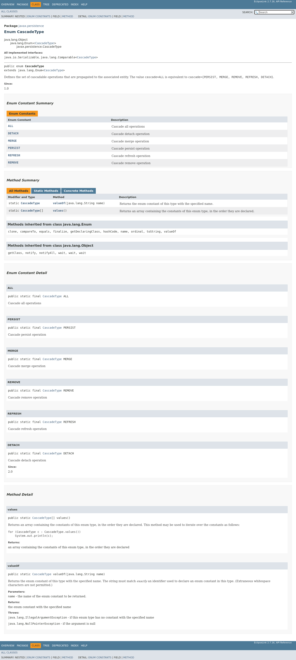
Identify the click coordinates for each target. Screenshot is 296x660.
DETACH (13, 133)
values (58, 210)
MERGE (12, 140)
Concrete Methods (78, 190)
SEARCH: (247, 12)
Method (67, 16)
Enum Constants (38, 16)
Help (84, 4)
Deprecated (60, 4)
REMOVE (13, 162)
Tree (46, 4)
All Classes (9, 11)
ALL (10, 126)
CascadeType (44, 43)
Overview (7, 4)
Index (75, 4)
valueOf (59, 203)
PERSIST (14, 148)
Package (22, 4)
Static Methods (46, 190)
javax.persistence (31, 26)
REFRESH (14, 155)
